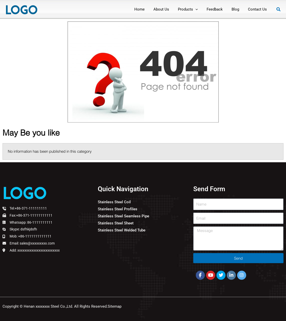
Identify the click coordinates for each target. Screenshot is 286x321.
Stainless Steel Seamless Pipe (123, 216)
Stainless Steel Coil (114, 202)
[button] (192, 9)
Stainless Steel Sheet (116, 223)
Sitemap (114, 306)
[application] (200, 9)
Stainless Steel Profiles (117, 209)
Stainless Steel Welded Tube (121, 230)
